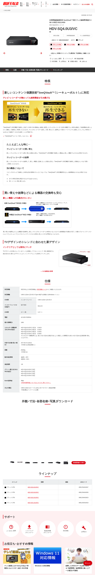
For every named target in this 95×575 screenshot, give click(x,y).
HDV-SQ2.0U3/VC (33, 497)
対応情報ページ (41, 289)
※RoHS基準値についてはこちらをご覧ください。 (36, 383)
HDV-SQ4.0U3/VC (33, 487)
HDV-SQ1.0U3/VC (33, 503)
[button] (78, 462)
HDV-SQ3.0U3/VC (33, 492)
